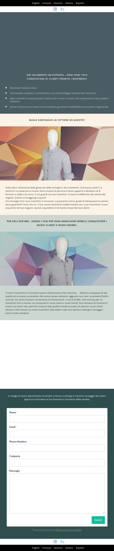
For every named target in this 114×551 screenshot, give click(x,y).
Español (80, 3)
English (36, 3)
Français (46, 3)
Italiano (69, 3)
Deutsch (58, 3)
